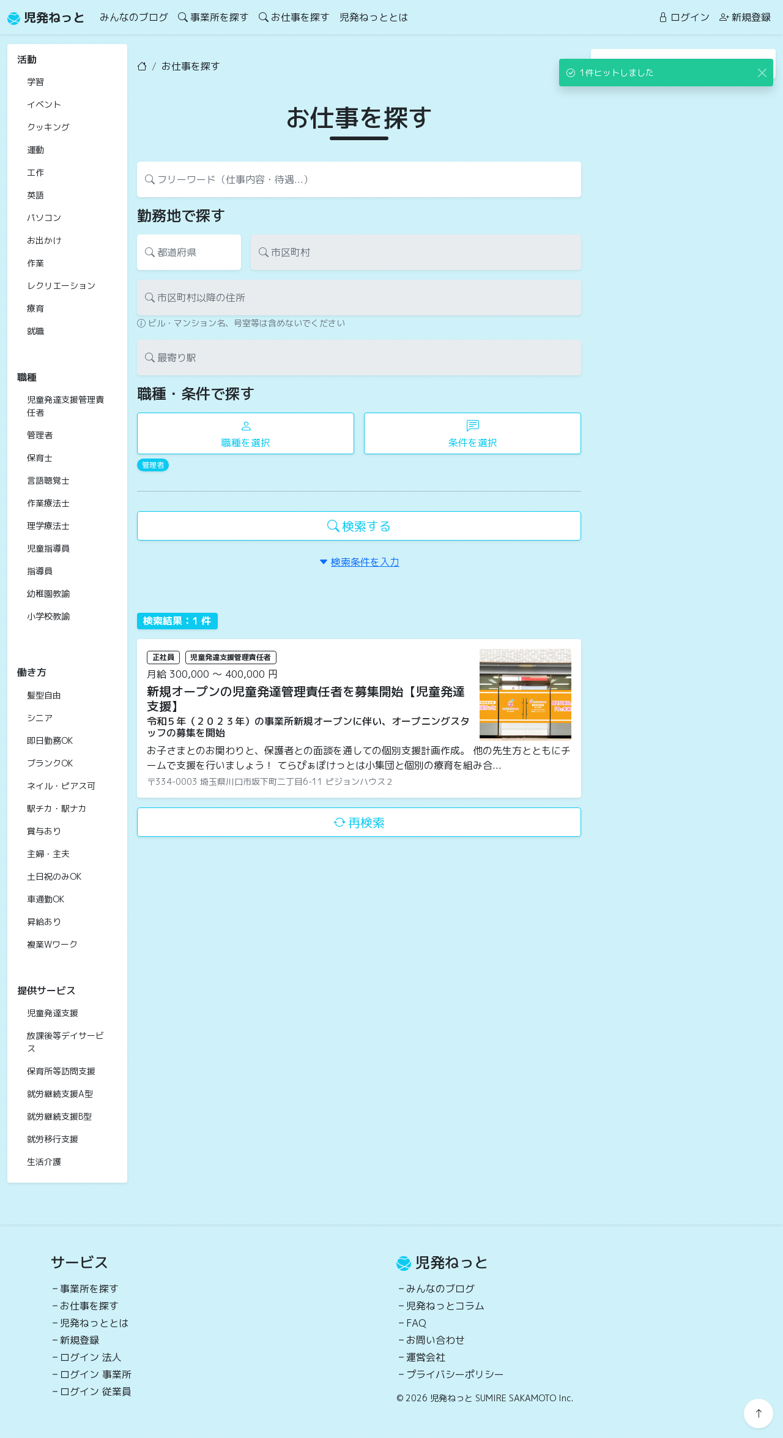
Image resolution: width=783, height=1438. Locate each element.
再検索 (359, 822)
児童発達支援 (52, 1013)
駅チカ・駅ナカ (57, 808)
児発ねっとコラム (445, 1306)
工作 (35, 172)
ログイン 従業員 (96, 1391)
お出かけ (44, 240)
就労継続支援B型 (59, 1116)
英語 (35, 195)
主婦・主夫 (48, 853)
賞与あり (44, 831)
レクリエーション (61, 285)
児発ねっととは (374, 17)
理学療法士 (48, 525)
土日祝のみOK (54, 876)
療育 (35, 308)
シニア (40, 718)
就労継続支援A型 (60, 1093)
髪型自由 (44, 695)
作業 (35, 263)
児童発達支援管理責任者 (65, 406)
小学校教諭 (48, 616)
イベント (44, 104)
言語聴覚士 (48, 480)
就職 (35, 331)
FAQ (416, 1323)
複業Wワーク (52, 944)
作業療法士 (48, 503)
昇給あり (44, 921)
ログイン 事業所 (96, 1374)
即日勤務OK (50, 740)
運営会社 (425, 1357)
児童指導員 (48, 548)
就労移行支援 (52, 1139)
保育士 (40, 457)
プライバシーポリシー (455, 1374)
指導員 (40, 571)
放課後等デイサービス (65, 1042)
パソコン (44, 217)
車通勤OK (45, 899)
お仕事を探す (294, 17)
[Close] (761, 72)
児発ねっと (46, 17)
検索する (359, 525)
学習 (35, 82)
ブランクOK (50, 763)
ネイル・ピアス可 (61, 786)
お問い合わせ (435, 1340)
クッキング (48, 127)
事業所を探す (213, 17)
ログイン (684, 17)
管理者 (40, 435)
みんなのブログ (134, 17)
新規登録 (745, 17)
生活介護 (44, 1161)
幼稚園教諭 (48, 593)
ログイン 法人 (91, 1357)
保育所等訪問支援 (61, 1071)
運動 (35, 149)
